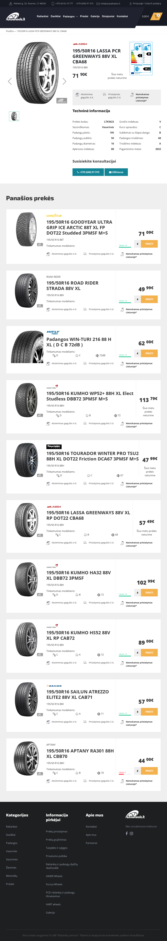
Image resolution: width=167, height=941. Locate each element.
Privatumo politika (56, 856)
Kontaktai (122, 16)
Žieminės (11, 867)
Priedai (84, 16)
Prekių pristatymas (56, 831)
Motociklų (11, 875)
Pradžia (10, 31)
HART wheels (53, 904)
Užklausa (116, 172)
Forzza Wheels (54, 884)
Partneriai (91, 843)
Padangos (69, 16)
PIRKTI (149, 244)
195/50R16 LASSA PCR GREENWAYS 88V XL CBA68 (42, 31)
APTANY (51, 744)
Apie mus (91, 834)
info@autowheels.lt (108, 3)
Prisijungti (138, 3)
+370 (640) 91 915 (84, 3)
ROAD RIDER (53, 276)
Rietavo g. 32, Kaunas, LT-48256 (27, 3)
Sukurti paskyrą (153, 3)
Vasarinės (11, 851)
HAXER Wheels (54, 876)
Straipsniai (108, 16)
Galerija (95, 16)
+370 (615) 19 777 (62, 3)
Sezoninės (12, 859)
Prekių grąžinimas (56, 839)
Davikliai (56, 16)
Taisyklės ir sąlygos (56, 848)
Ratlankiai (42, 16)
